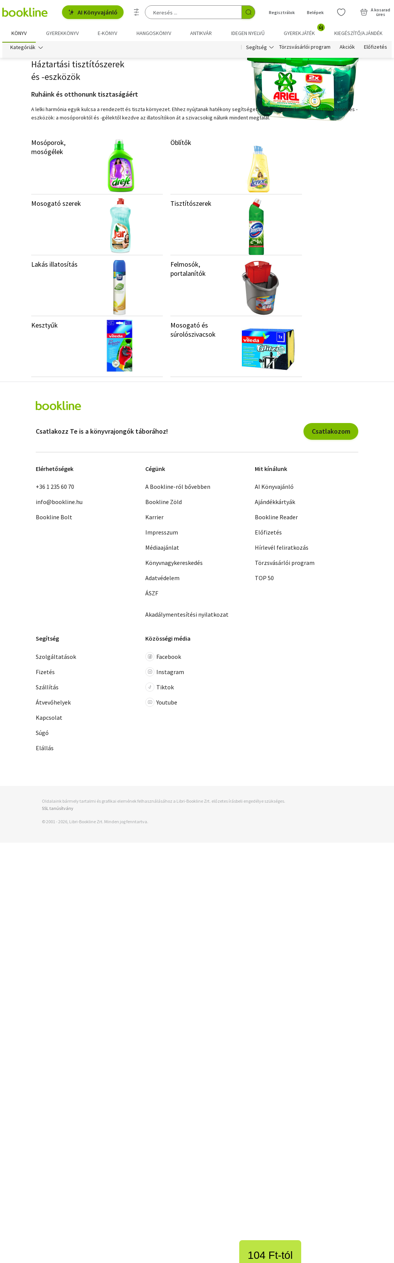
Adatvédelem (162, 580)
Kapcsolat (49, 719)
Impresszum (161, 534)
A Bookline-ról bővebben (177, 488)
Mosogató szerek (56, 204)
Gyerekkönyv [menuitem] (62, 33)
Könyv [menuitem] (19, 33)
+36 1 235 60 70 (55, 488)
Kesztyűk (44, 326)
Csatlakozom (331, 432)
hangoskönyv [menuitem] (154, 33)
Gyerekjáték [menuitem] (304, 30)
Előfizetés (375, 49)
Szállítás (47, 688)
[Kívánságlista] (341, 12)
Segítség (256, 48)
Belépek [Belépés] (315, 12)
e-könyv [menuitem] (107, 33)
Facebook (163, 658)
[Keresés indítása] (248, 12)
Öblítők (180, 144)
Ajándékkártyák (275, 503)
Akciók (347, 49)
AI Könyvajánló (93, 12)
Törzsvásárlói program (304, 49)
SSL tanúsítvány (57, 810)
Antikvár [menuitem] (201, 33)
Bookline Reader (276, 519)
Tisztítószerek (190, 204)
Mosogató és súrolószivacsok (193, 331)
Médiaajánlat (162, 549)
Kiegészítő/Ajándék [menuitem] (358, 33)
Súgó (42, 734)
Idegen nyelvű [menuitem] (248, 33)
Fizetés (45, 673)
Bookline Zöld (163, 503)
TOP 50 (264, 580)
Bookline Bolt (54, 519)
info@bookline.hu (59, 503)
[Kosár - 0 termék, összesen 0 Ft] (375, 12)
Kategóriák (22, 48)
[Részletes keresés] (136, 12)
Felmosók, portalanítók (188, 270)
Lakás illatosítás (54, 265)
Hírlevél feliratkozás (281, 549)
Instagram (164, 673)
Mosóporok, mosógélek (48, 148)
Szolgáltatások (56, 658)
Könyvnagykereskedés (174, 564)
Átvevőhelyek (53, 704)
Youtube (161, 703)
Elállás (45, 749)
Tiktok (159, 688)
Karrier (154, 519)
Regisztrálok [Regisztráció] (282, 12)
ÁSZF (151, 595)
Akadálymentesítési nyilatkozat (187, 616)
